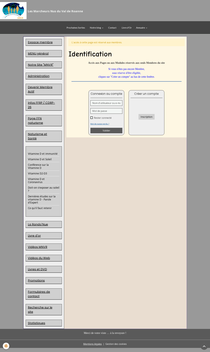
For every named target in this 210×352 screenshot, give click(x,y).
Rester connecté (103, 118)
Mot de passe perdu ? (100, 124)
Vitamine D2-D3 (37, 175)
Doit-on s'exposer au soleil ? (43, 191)
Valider (106, 131)
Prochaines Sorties (73, 28)
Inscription (146, 117)
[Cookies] (6, 346)
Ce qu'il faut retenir (40, 210)
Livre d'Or (127, 28)
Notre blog (95, 28)
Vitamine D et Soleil (40, 161)
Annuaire (140, 28)
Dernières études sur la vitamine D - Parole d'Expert (42, 202)
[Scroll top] (204, 346)
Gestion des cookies (116, 348)
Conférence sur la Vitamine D (38, 168)
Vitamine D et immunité (42, 156)
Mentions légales (92, 348)
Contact (112, 28)
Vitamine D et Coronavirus (36, 183)
